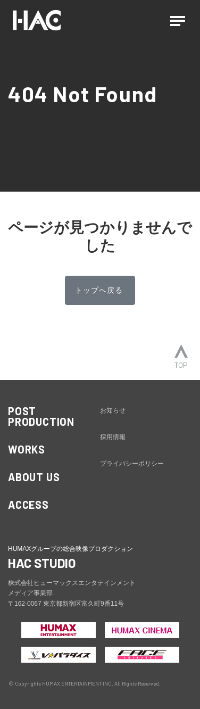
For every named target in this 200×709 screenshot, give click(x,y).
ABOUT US (34, 477)
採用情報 (113, 437)
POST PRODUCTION (41, 416)
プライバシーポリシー (132, 463)
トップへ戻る (99, 290)
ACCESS (28, 504)
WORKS (26, 449)
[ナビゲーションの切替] (177, 20)
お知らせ (113, 410)
